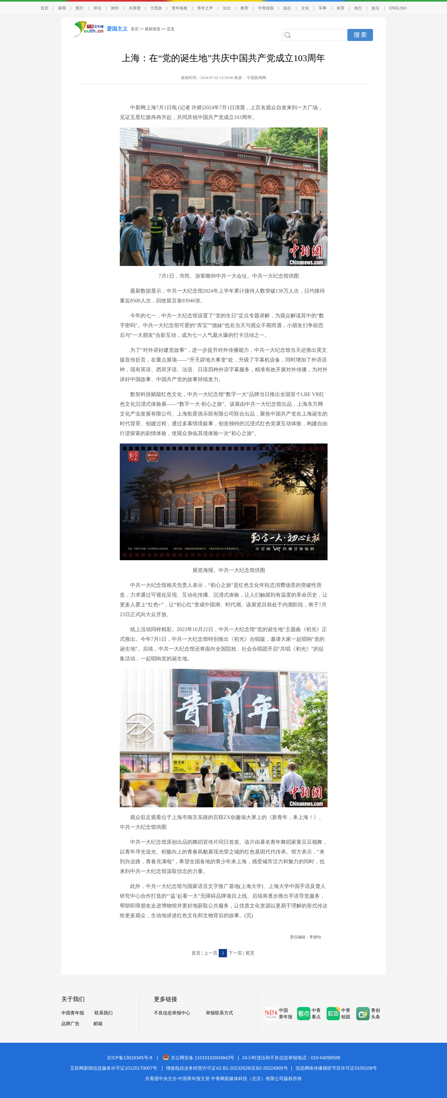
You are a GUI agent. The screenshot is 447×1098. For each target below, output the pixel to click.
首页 (44, 8)
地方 (358, 8)
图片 (79, 8)
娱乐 (375, 8)
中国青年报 (72, 1013)
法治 (226, 8)
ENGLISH (398, 8)
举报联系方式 (219, 1013)
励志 (287, 8)
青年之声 (205, 8)
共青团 (135, 8)
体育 (340, 8)
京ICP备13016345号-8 (129, 1057)
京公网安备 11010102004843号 (199, 1057)
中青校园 (266, 8)
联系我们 (103, 1013)
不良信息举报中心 (172, 1013)
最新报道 (152, 29)
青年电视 (179, 8)
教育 (244, 8)
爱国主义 (117, 29)
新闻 (62, 8)
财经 (115, 8)
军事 (323, 8)
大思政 (156, 8)
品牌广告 (70, 1023)
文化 (305, 8)
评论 (97, 8)
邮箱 (98, 1023)
